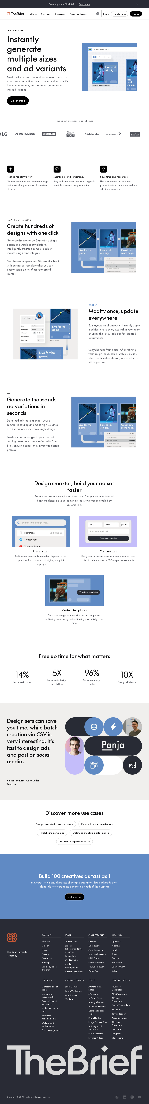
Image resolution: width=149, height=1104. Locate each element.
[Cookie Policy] (74, 960)
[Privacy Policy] (74, 955)
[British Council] (74, 986)
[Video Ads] (97, 970)
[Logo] (12, 938)
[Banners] (97, 941)
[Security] (51, 954)
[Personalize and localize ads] (51, 1003)
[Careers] (51, 945)
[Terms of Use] (74, 941)
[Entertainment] (121, 966)
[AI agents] (121, 1033)
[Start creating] (97, 935)
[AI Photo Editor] (97, 998)
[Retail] (121, 970)
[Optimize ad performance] (51, 1024)
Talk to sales (119, 13)
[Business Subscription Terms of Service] (74, 948)
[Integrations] (121, 1037)
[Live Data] (121, 1029)
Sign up (136, 13)
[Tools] (97, 980)
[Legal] (74, 935)
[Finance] (121, 958)
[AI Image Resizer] (97, 1002)
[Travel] (121, 954)
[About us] (51, 941)
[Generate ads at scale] (51, 988)
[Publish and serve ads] (51, 1010)
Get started (18, 100)
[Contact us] (51, 958)
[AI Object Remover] (97, 1006)
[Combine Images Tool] (97, 1012)
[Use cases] (51, 980)
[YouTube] (139, 1097)
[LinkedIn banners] (97, 962)
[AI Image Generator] (121, 1024)
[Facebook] (117, 1097)
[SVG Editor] (97, 993)
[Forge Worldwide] (74, 990)
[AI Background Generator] (97, 1028)
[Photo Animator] (97, 1033)
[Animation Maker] (121, 1017)
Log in (106, 13)
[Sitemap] (51, 962)
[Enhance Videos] (97, 1037)
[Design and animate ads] (51, 995)
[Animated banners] (97, 954)
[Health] (121, 949)
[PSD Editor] (121, 1009)
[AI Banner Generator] (121, 988)
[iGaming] (121, 945)
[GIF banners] (97, 945)
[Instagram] (132, 1097)
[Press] (51, 949)
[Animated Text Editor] (97, 988)
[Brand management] (51, 1030)
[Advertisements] (97, 949)
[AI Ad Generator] (121, 993)
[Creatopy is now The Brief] (51, 968)
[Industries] (121, 935)
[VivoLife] (74, 999)
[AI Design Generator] (121, 1000)
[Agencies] (121, 941)
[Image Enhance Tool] (97, 1022)
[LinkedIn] (124, 1097)
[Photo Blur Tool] (97, 1017)
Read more (84, 4)
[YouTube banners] (97, 966)
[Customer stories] (74, 980)
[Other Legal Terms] (74, 971)
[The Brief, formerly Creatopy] (22, 953)
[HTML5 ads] (97, 958)
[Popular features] (121, 980)
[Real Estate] (121, 962)
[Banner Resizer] (121, 1013)
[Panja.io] (23, 784)
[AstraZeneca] (74, 995)
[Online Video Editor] (121, 1005)
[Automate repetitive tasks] (51, 1017)
